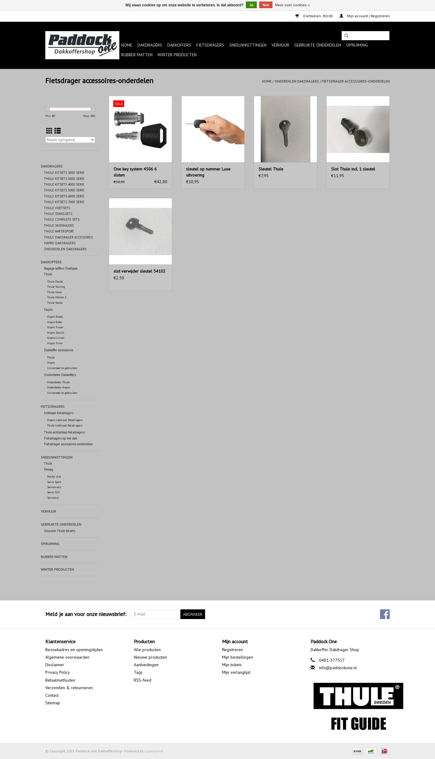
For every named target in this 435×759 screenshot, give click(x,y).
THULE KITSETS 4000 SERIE (64, 184)
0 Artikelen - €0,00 (314, 16)
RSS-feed (142, 680)
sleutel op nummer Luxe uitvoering (208, 172)
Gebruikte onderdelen (317, 45)
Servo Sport (54, 482)
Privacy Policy (57, 672)
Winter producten (177, 54)
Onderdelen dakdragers (297, 81)
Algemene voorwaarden (67, 657)
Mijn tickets (232, 664)
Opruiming (357, 45)
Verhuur (280, 45)
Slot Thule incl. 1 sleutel (353, 169)
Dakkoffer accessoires (58, 350)
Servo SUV (53, 492)
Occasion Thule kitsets (59, 531)
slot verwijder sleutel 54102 (140, 271)
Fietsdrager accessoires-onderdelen (356, 81)
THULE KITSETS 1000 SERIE (64, 172)
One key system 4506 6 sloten (135, 172)
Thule (48, 274)
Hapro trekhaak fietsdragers (64, 420)
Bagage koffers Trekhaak (60, 268)
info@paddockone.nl (338, 667)
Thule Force (54, 292)
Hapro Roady (55, 317)
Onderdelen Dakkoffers (60, 375)
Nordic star (54, 476)
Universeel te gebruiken (62, 368)
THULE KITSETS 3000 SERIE (64, 179)
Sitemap (52, 702)
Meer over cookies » (292, 5)
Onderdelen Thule (58, 382)
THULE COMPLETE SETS (61, 219)
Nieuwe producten (150, 657)
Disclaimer (54, 664)
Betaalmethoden (60, 680)
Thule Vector (55, 303)
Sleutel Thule (271, 169)
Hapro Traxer (55, 327)
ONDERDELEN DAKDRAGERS (65, 249)
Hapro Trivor (55, 343)
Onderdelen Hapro (58, 387)
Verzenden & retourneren (69, 687)
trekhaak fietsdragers (58, 413)
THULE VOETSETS (57, 208)
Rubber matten (137, 54)
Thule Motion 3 (56, 297)
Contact (52, 695)
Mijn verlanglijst (236, 672)
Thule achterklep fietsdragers (64, 432)
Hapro (48, 309)
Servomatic (54, 487)
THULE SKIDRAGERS (59, 225)
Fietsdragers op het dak (60, 438)
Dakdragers (149, 45)
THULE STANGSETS (58, 214)
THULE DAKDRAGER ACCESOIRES (68, 237)
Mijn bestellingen (237, 657)
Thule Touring (56, 287)
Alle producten (147, 649)
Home (126, 45)
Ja (251, 5)
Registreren (232, 649)
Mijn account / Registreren (365, 16)
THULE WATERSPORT (59, 231)
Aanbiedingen (146, 664)
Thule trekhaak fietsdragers (64, 425)
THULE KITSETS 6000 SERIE (64, 196)
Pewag (48, 469)
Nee (266, 5)
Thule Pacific (55, 282)
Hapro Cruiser (56, 338)
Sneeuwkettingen (247, 45)
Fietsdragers (210, 45)
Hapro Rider (54, 322)
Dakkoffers (179, 45)
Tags (138, 672)
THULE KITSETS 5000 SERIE (64, 190)
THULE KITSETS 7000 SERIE (64, 202)
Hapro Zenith (55, 333)
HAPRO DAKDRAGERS (60, 243)
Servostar (53, 498)
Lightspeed (154, 751)
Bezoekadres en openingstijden (74, 649)
